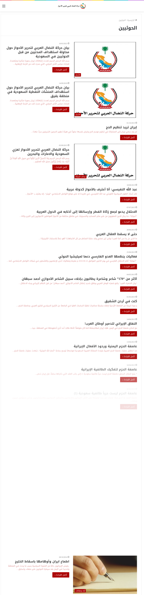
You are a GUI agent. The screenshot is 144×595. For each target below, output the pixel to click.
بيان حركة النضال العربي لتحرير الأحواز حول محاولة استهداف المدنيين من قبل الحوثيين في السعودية (38, 52)
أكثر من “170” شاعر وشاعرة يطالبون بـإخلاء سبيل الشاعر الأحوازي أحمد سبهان (79, 279)
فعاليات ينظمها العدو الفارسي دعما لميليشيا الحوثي (97, 256)
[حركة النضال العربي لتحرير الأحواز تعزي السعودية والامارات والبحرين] (105, 162)
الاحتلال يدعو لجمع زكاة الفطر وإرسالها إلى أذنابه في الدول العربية (87, 212)
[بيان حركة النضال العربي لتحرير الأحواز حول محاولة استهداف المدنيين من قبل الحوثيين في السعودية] (105, 60)
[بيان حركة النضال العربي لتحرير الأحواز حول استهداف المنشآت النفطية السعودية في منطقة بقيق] (105, 100)
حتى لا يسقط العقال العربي (116, 234)
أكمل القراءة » (61, 70)
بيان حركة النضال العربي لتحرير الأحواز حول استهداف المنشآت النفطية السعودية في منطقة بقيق (38, 92)
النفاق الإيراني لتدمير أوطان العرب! (111, 326)
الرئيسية (132, 20)
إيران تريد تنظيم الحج (121, 127)
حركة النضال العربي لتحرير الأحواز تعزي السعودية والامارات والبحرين (40, 152)
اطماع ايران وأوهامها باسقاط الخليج (42, 563)
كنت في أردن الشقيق (121, 301)
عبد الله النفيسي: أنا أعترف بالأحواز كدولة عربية (102, 189)
